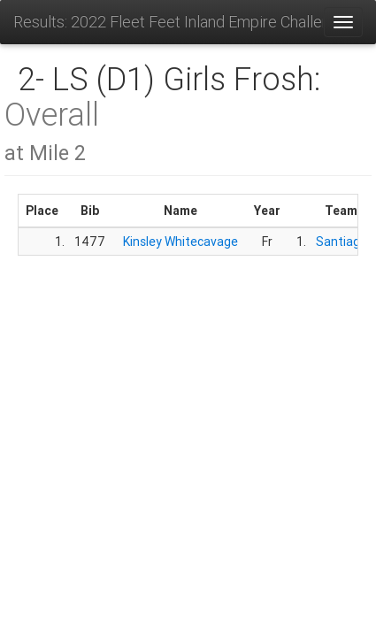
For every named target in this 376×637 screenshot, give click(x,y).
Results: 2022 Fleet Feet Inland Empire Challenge (168, 22)
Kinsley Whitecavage (180, 241)
